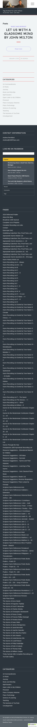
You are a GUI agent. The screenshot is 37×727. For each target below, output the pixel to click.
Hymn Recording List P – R (12, 299)
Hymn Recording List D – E (12, 273)
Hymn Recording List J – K (11, 286)
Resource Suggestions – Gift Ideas (14, 455)
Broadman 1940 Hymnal (11, 220)
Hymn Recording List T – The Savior (15, 397)
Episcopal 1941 (8, 230)
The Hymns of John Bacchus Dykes (14, 633)
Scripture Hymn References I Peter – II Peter (17, 506)
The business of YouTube (11, 113)
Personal (6, 100)
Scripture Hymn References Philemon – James (18, 551)
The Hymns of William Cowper (13, 651)
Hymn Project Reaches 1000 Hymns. (19, 176)
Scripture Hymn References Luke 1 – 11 (16, 527)
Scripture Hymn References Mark (14, 532)
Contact (5, 228)
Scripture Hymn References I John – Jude (16, 503)
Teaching (6, 110)
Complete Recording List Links (13, 225)
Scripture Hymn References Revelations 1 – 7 (18, 590)
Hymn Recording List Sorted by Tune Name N (18, 355)
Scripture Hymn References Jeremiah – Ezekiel (18, 519)
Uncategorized (7, 116)
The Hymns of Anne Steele (11, 601)
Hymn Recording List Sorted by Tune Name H (18, 331)
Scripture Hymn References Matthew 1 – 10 (17, 537)
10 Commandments (9, 84)
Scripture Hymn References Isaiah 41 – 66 (17, 516)
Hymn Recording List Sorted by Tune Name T (18, 384)
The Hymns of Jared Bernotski (13, 627)
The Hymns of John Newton (12, 635)
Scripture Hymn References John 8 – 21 (16, 524)
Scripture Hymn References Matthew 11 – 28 (17, 540)
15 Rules (6, 87)
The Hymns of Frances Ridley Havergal (16, 617)
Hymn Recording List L (10, 288)
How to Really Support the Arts (17, 170)
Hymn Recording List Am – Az (12, 265)
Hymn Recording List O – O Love (13, 294)
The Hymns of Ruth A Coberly (12, 646)
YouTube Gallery (8, 656)
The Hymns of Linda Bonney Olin (13, 638)
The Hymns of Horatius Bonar (12, 619)
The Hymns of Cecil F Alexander (13, 606)
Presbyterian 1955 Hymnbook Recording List (17, 447)
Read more (18, 49)
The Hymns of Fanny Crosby (12, 614)
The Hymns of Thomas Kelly (12, 649)
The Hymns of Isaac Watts (11, 622)
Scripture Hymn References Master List (16, 535)
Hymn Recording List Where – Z (13, 405)
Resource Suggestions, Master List (14, 476)
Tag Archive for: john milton (12, 11)
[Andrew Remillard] (15, 4)
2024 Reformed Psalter (10, 214)
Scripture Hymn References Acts (13, 487)
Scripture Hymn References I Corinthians (16, 500)
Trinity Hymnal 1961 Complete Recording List (17, 654)
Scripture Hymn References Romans (15, 596)
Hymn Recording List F (10, 275)
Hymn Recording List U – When (13, 402)
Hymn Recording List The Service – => (15, 400)
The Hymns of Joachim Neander (13, 630)
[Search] (27, 4)
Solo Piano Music (8, 598)
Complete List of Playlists (11, 222)
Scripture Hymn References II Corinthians (16, 511)
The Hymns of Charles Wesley (13, 609)
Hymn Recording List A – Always (13, 262)
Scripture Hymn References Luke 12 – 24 (16, 529)
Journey (5, 89)
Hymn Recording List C (10, 270)
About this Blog (8, 217)
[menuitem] (27, 4)
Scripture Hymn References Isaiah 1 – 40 (16, 514)
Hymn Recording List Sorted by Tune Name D (18, 320)
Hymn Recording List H (10, 281)
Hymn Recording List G (10, 278)
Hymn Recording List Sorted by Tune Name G (18, 328)
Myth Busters (7, 95)
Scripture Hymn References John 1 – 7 (15, 521)
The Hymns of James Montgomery (14, 625)
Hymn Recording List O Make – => (14, 296)
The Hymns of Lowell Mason (12, 641)
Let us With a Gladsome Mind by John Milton (18, 33)
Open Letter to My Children (12, 97)
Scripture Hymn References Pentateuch (16, 548)
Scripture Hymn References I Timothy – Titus (17, 508)
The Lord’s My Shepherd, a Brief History (20, 181)
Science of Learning (9, 108)
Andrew (25, 58)
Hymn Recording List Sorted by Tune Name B (18, 307)
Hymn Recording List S (10, 302)
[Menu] (31, 4)
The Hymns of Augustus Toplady (13, 604)
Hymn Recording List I (10, 283)
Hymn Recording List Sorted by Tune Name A (18, 304)
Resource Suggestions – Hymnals (14, 458)
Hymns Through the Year (11, 445)
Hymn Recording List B (10, 267)
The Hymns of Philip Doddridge (13, 643)
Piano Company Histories (11, 103)
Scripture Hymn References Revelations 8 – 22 (18, 593)
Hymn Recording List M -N (11, 291)
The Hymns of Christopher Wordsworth (15, 611)
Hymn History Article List (11, 259)
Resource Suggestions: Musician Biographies (18, 479)
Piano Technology (8, 105)
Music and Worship (18, 26)
